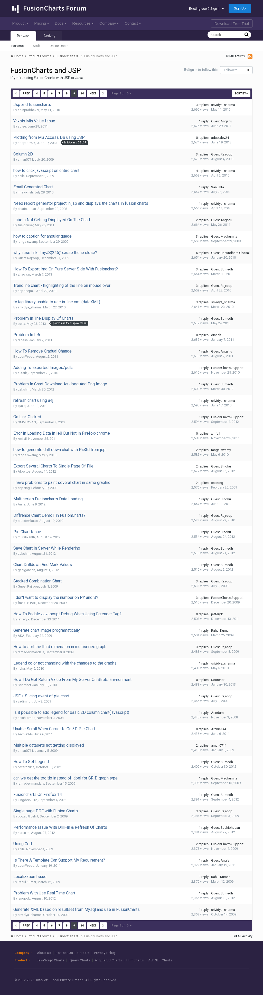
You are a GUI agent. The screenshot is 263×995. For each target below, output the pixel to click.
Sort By (241, 93)
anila (21, 176)
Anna (21, 504)
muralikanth (26, 537)
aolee (22, 126)
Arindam (217, 713)
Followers (231, 70)
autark (22, 373)
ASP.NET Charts (160, 960)
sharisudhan (27, 209)
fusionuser (25, 225)
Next (93, 93)
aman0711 (25, 159)
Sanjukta (217, 187)
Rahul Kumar (220, 630)
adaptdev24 (26, 143)
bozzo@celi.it (28, 816)
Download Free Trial (231, 23)
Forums (17, 46)
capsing (24, 488)
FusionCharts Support (227, 368)
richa (21, 668)
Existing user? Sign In (206, 9)
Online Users (59, 46)
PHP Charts (135, 960)
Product (20, 23)
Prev (26, 93)
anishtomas (26, 718)
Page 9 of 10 (121, 93)
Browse (23, 36)
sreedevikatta (28, 521)
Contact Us (64, 953)
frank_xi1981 (27, 603)
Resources (82, 23)
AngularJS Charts (108, 960)
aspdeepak (26, 291)
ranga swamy (27, 241)
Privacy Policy (105, 953)
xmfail (22, 439)
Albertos (24, 471)
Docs (60, 23)
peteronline (26, 767)
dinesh (23, 340)
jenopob (24, 898)
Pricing (41, 23)
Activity (49, 36)
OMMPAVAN (27, 422)
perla (21, 324)
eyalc (21, 406)
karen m (24, 833)
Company (109, 23)
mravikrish (25, 192)
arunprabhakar (28, 110)
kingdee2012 (27, 800)
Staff (36, 46)
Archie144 (25, 734)
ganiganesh (26, 570)
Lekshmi (24, 389)
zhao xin (24, 274)
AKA (21, 636)
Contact (133, 23)
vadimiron (25, 701)
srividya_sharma (223, 105)
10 (82, 93)
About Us (44, 953)
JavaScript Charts (50, 960)
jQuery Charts (79, 960)
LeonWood (26, 356)
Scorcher (24, 685)
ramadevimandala (31, 652)
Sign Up (240, 8)
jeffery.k (24, 619)
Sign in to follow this (202, 70)
